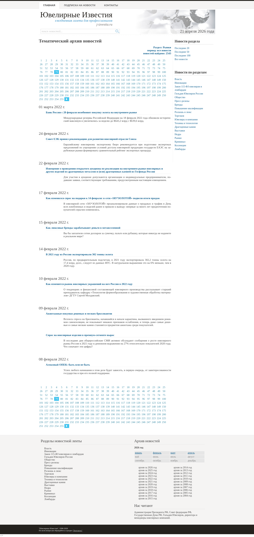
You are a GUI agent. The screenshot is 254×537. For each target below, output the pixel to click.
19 (133, 60)
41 (118, 64)
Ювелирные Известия (76, 14)
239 (108, 95)
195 (138, 87)
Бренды (179, 104)
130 (62, 79)
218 (128, 91)
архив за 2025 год (147, 470)
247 (149, 95)
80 (61, 72)
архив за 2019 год (147, 487)
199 (159, 87)
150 (164, 79)
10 (87, 60)
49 (159, 64)
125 (164, 76)
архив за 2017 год (147, 493)
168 (128, 83)
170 (138, 83)
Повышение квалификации (189, 108)
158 (77, 83)
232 (72, 95)
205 (62, 91)
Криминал (180, 141)
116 (118, 76)
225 (164, 91)
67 (123, 68)
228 (51, 95)
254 (57, 99)
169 (133, 83)
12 (97, 60)
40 (112, 64)
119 (133, 76)
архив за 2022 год (147, 478)
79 (56, 72)
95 (138, 72)
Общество (180, 97)
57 (72, 68)
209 (82, 91)
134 (82, 79)
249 (159, 95)
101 (41, 76)
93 (128, 72)
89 (107, 72)
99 (159, 72)
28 (51, 64)
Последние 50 (182, 52)
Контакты (111, 5)
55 (61, 68)
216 (118, 91)
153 (51, 83)
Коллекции (180, 145)
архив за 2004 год (183, 495)
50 (164, 64)
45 (138, 64)
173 (154, 83)
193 (128, 87)
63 (102, 68)
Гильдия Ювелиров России (189, 93)
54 (56, 68)
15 (112, 60)
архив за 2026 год (147, 467)
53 (51, 68)
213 (103, 91)
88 (102, 72)
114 (108, 76)
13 (102, 60)
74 (159, 68)
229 (57, 95)
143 (128, 79)
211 (92, 91)
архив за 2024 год (147, 473)
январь (138, 453)
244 (133, 95)
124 (159, 76)
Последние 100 (182, 55)
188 (103, 87)
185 (87, 87)
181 (67, 87)
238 (103, 95)
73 (153, 68)
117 (123, 76)
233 (77, 95)
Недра (178, 134)
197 (149, 87)
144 (133, 79)
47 (148, 64)
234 (82, 95)
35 (87, 64)
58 (77, 68)
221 (143, 91)
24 (159, 60)
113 (103, 76)
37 (97, 64)
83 (77, 72)
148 (154, 79)
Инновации (180, 83)
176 (41, 87)
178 (51, 87)
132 (72, 79)
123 (154, 76)
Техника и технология (186, 123)
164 (108, 83)
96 (143, 72)
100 (164, 72)
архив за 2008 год (183, 484)
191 (118, 87)
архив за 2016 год (147, 495)
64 (107, 68)
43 (128, 64)
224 (159, 91)
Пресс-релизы (182, 101)
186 (92, 87)
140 (113, 79)
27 (46, 64)
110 (87, 76)
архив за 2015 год (147, 498)
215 (113, 91)
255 (62, 99)
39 (107, 64)
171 (143, 83)
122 (149, 76)
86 (92, 72)
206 (67, 91)
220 (138, 91)
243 (128, 95)
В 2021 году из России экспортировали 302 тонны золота (79, 254)
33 (77, 64)
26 (41, 64)
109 (82, 76)
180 (62, 87)
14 (107, 60)
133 (77, 79)
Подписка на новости (79, 5)
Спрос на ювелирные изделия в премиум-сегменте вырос (80, 335)
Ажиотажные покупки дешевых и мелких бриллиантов (79, 313)
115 (113, 76)
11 (92, 60)
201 (41, 91)
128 (51, 79)
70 (138, 68)
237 (97, 95)
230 (62, 95)
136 (92, 79)
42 (123, 64)
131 (67, 79)
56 (66, 68)
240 (113, 95)
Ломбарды (180, 149)
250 (164, 95)
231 (67, 95)
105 (62, 76)
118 (128, 76)
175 (164, 83)
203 (51, 91)
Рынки (178, 138)
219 (133, 91)
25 (164, 60)
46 (143, 64)
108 (77, 76)
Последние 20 (182, 48)
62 (97, 68)
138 (103, 79)
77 (46, 72)
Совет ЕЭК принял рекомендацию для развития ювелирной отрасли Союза (91, 139)
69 (133, 68)
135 (87, 79)
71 (143, 68)
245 (138, 95)
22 (148, 60)
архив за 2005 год (183, 493)
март (173, 453)
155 (62, 83)
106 (67, 76)
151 (41, 83)
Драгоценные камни (185, 127)
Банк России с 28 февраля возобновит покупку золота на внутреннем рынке (91, 112)
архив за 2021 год (147, 481)
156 (67, 83)
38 (102, 64)
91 (118, 72)
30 (61, 64)
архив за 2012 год (183, 473)
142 (123, 79)
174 (159, 83)
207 (72, 91)
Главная (49, 5)
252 (46, 99)
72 (148, 68)
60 (87, 68)
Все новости (181, 59)
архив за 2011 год (183, 476)
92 (123, 72)
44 (133, 64)
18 (128, 60)
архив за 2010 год (183, 478)
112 (97, 76)
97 (148, 72)
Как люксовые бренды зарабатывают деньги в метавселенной (83, 227)
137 (97, 79)
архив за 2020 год (147, 484)
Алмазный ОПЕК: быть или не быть (68, 364)
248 (154, 95)
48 (153, 64)
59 (82, 68)
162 (97, 83)
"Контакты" (77, 530)
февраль (157, 453)
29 (56, 64)
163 (103, 83)
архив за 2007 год (183, 487)
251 (41, 99)
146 (143, 79)
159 (82, 83)
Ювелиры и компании (186, 119)
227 (46, 95)
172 (149, 83)
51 (41, 68)
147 (149, 79)
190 (113, 87)
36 (92, 64)
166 (118, 83)
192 (123, 87)
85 (87, 72)
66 (118, 68)
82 (72, 72)
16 (118, 60)
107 (72, 76)
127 (46, 79)
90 (112, 72)
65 (112, 68)
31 (66, 64)
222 (149, 91)
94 (133, 72)
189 (108, 87)
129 (57, 79)
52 (46, 68)
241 (118, 95)
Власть (178, 79)
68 (128, 68)
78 (51, 72)
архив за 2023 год (147, 476)
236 (92, 95)
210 (87, 91)
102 (46, 76)
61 (92, 68)
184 (82, 87)
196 (143, 87)
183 (77, 87)
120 (138, 76)
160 (87, 83)
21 (143, 60)
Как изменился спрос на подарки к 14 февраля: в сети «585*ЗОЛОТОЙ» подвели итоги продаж (103, 198)
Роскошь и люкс (183, 112)
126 (41, 79)
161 (92, 83)
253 (51, 99)
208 (77, 91)
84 (82, 72)
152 (46, 83)
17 (123, 60)
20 (138, 60)
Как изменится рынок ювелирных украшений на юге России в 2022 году (89, 284)
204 (57, 91)
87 (97, 72)
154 (57, 83)
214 (108, 91)
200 (164, 87)
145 (138, 79)
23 (153, 60)
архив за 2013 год (183, 470)
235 (87, 95)
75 (164, 68)
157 (72, 83)
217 (123, 91)
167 (123, 83)
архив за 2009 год (183, 481)
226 (41, 95)
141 (118, 79)
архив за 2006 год (183, 490)
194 (133, 87)
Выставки (180, 130)
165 (113, 83)
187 (97, 87)
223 (154, 91)
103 (51, 76)
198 (154, 87)
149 (159, 79)
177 (46, 87)
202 (46, 91)
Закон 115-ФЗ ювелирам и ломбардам (64, 454)
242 (123, 95)
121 (143, 76)
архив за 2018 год (147, 490)
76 (41, 72)
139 (108, 79)
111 (92, 76)
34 (82, 64)
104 (57, 76)
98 (153, 72)
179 (57, 87)
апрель (191, 453)
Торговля (179, 116)
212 (97, 91)
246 (143, 95)
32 (72, 64)
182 (72, 87)
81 (66, 72)
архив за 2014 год (183, 467)
